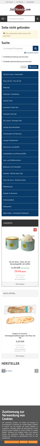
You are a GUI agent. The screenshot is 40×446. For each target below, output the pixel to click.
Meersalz (6, 87)
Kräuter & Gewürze (10, 193)
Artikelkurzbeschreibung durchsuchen (17, 61)
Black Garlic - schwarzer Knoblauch (16, 213)
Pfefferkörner (8, 187)
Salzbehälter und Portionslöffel (14, 154)
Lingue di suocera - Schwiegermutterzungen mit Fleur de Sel (20, 335)
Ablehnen (23, 442)
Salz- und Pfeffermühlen (12, 160)
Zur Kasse (9, 2)
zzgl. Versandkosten (20, 279)
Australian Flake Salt (10, 107)
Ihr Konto (19, 2)
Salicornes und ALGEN (11, 147)
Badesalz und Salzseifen (12, 167)
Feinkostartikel (8, 200)
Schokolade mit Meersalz (12, 134)
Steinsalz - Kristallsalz (11, 94)
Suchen (33, 67)
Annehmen (33, 442)
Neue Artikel (9, 293)
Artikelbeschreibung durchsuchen (15, 57)
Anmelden (30, 2)
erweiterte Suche (31, 53)
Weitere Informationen (12, 442)
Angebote (7, 223)
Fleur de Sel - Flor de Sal (12, 81)
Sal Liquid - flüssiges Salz (12, 120)
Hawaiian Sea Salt (9, 114)
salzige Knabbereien (10, 140)
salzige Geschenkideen (11, 127)
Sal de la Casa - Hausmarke (13, 74)
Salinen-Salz (7, 101)
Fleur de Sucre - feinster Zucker (14, 180)
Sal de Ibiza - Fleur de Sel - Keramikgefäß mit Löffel (20, 263)
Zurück (23, 67)
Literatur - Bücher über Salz (13, 173)
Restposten (7, 206)
